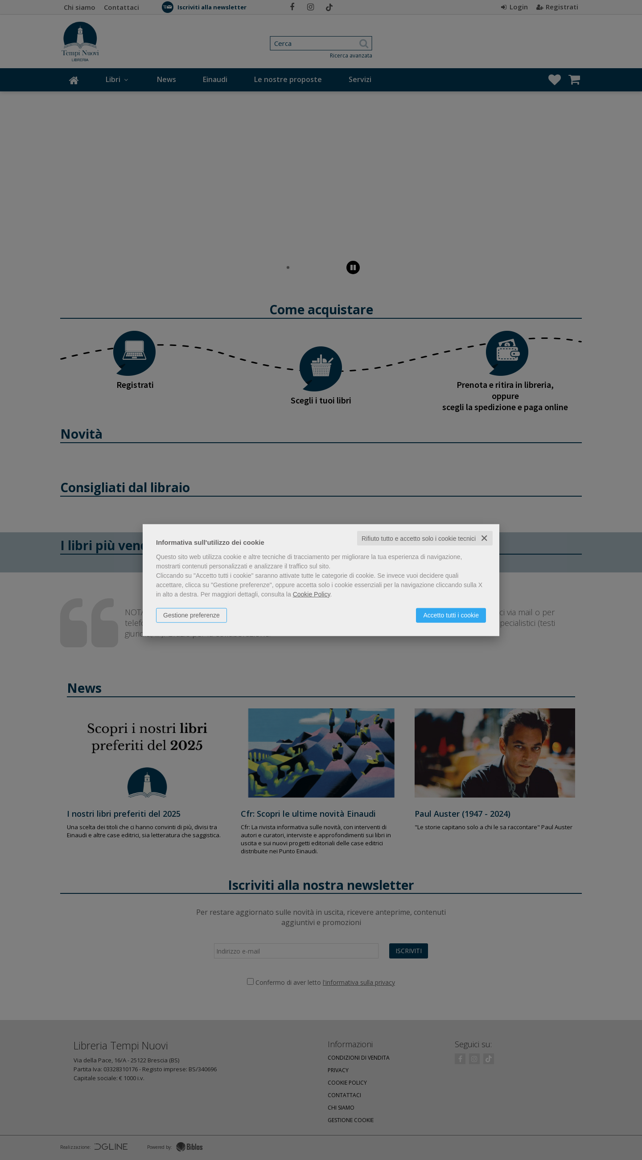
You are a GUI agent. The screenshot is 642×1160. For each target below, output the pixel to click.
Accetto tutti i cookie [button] (451, 614)
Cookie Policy (311, 593)
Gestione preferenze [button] (191, 614)
